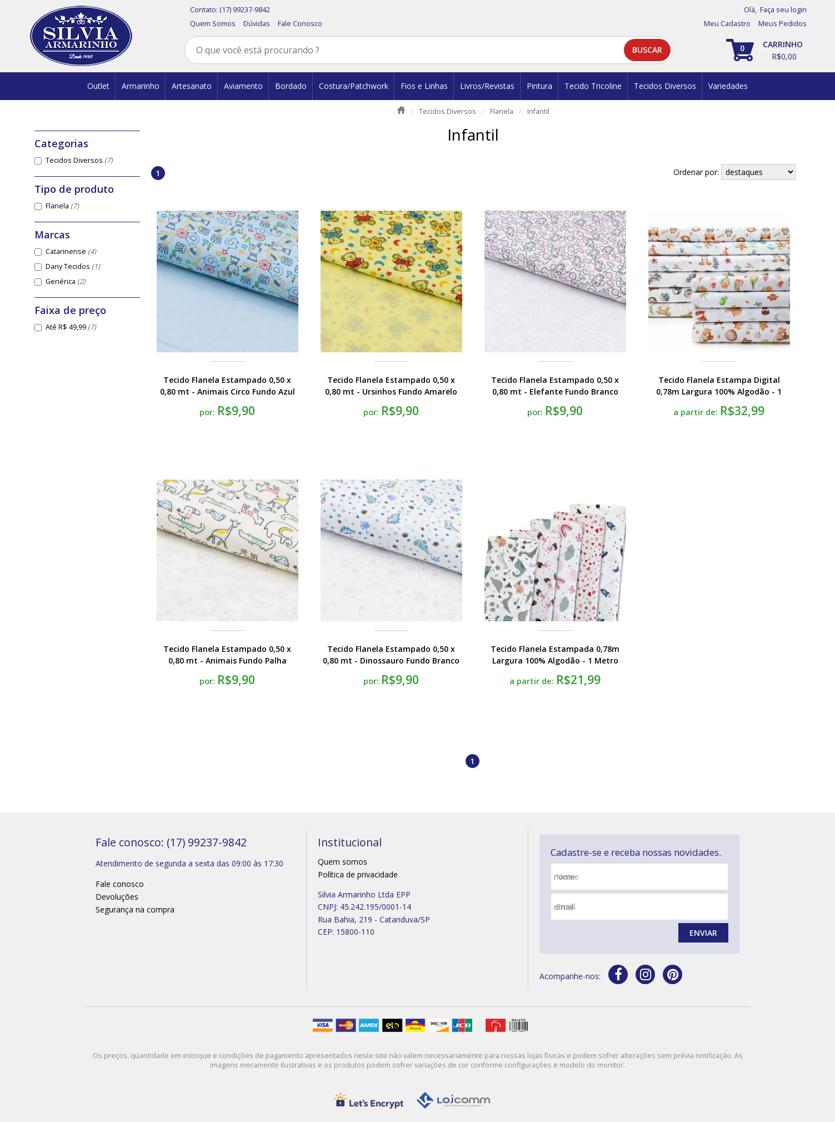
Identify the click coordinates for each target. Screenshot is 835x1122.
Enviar (703, 932)
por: (208, 411)
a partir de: (696, 411)
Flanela (62, 206)
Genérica (66, 281)
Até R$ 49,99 (71, 327)
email (566, 906)
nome (567, 876)
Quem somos (342, 861)
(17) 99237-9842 (244, 9)
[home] (81, 36)
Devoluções (117, 896)
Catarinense (71, 251)
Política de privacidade (358, 874)
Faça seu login (783, 9)
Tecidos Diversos (79, 160)
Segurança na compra (135, 909)
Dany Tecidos (73, 266)
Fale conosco (120, 884)
